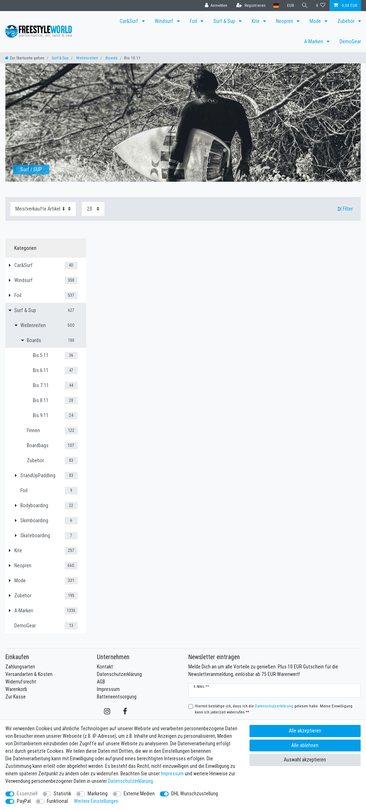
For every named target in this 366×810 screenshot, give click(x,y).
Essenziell (27, 793)
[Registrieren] (250, 5)
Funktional (57, 801)
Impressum (108, 689)
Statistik (62, 793)
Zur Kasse (15, 696)
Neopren (285, 21)
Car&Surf (129, 21)
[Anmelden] (216, 5)
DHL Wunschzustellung (194, 793)
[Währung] (290, 5)
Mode (316, 21)
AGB (101, 681)
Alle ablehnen (304, 745)
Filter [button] (345, 209)
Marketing (98, 793)
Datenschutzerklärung (119, 674)
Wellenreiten (86, 57)
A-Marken (314, 41)
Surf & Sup (224, 21)
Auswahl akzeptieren (305, 759)
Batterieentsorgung (117, 696)
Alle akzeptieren (305, 730)
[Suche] (305, 5)
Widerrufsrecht (20, 681)
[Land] (276, 5)
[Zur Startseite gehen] (24, 57)
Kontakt (105, 666)
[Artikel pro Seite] (93, 209)
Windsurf (164, 21)
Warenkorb (16, 689)
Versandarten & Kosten (29, 674)
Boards (111, 57)
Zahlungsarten (20, 666)
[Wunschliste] (321, 5)
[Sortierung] (43, 209)
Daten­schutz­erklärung (130, 781)
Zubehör (346, 21)
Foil (194, 21)
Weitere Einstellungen (96, 801)
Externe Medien (139, 793)
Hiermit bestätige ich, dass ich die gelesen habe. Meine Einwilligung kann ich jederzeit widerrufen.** (273, 709)
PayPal (24, 801)
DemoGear (350, 41)
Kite (256, 21)
